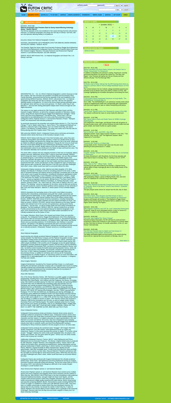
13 (119, 33)
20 (119, 36)
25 (106, 39)
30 (93, 42)
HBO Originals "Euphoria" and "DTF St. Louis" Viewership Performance (106, 209)
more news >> (124, 240)
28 (126, 39)
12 (113, 33)
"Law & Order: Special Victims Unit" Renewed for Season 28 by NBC (105, 111)
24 (99, 39)
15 (86, 36)
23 (93, 39)
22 (86, 39)
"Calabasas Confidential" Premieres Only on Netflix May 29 (102, 175)
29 (86, 42)
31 (99, 42)
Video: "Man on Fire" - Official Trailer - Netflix (98, 164)
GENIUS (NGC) (90, 51)
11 (106, 33)
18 (106, 36)
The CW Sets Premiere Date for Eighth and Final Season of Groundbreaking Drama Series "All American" (102, 232)
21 (126, 36)
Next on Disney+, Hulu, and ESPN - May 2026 (98, 132)
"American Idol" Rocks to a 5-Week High (96, 143)
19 (113, 36)
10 (99, 33)
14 (126, 33)
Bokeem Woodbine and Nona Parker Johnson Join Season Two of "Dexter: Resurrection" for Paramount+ (105, 70)
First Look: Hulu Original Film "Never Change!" (98, 218)
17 (99, 36)
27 (119, 39)
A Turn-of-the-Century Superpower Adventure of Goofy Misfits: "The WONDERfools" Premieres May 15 (105, 99)
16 (93, 36)
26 (113, 39)
